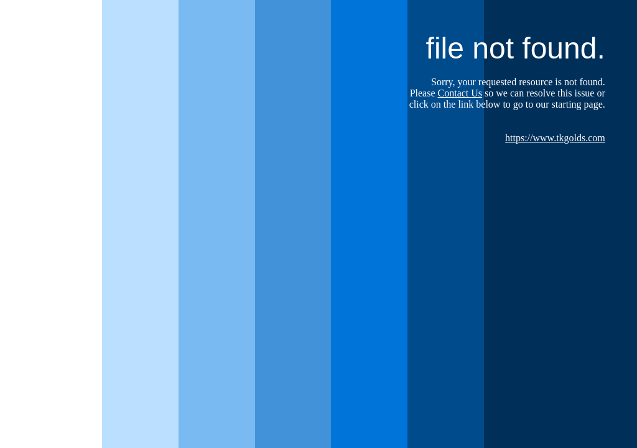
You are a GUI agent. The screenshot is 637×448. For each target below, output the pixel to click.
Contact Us (460, 93)
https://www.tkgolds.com (555, 138)
